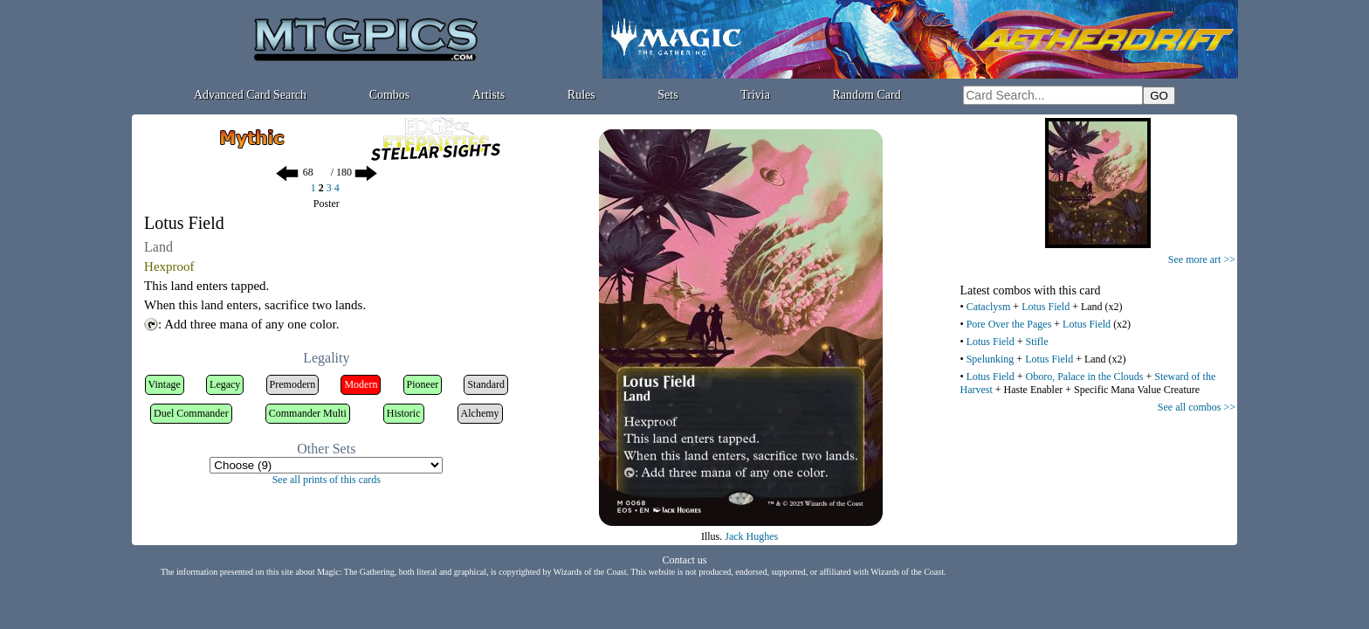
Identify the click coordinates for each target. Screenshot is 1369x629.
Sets (667, 94)
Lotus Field (1046, 307)
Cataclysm (989, 307)
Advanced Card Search (250, 94)
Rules (581, 94)
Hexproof (169, 266)
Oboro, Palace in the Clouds (1084, 376)
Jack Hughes (751, 536)
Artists (488, 94)
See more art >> (1201, 259)
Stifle (1036, 341)
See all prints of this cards (326, 479)
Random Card (867, 94)
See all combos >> (1196, 407)
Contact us (685, 560)
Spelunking (991, 359)
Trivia (755, 94)
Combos (389, 94)
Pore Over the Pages (1009, 324)
